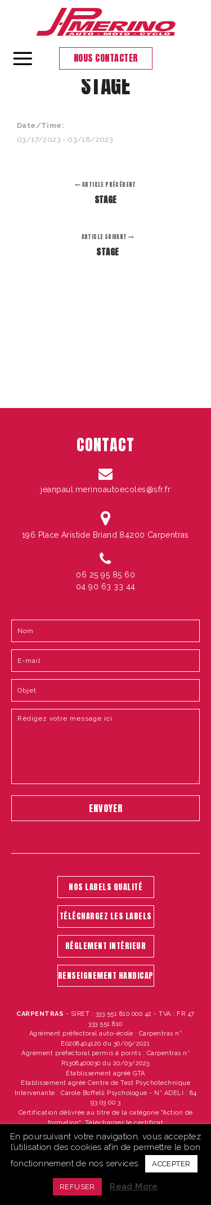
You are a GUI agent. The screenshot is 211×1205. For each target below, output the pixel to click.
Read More (134, 1186)
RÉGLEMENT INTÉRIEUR (105, 946)
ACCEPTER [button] (171, 1164)
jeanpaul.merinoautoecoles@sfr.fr (105, 489)
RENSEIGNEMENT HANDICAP (106, 976)
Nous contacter (106, 58)
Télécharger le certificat (124, 1122)
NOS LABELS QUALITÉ (105, 887)
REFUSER (77, 1187)
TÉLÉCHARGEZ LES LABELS (106, 916)
